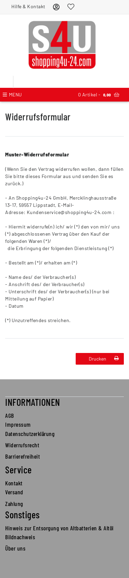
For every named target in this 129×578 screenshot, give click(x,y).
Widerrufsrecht (22, 445)
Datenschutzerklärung (29, 433)
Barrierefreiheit (22, 456)
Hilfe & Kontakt (28, 6)
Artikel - (98, 95)
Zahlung (14, 503)
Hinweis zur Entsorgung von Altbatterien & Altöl (59, 528)
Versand (14, 492)
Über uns (15, 548)
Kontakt (14, 483)
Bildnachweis (20, 537)
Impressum (18, 424)
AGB (9, 415)
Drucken (104, 359)
